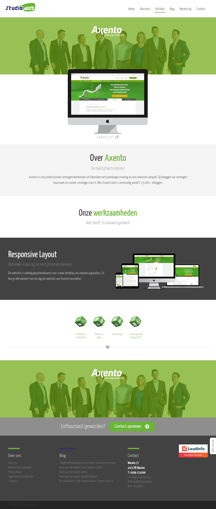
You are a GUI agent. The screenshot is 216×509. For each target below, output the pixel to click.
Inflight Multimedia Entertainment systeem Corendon (87, 463)
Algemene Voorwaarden (21, 476)
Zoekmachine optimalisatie (81, 326)
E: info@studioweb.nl (139, 477)
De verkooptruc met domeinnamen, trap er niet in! (86, 481)
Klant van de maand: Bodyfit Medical (78, 476)
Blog (172, 10)
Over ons (13, 463)
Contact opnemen (128, 426)
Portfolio (159, 10)
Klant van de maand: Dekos (73, 472)
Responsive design (99, 326)
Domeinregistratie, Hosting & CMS (136, 326)
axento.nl (108, 137)
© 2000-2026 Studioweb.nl (22, 504)
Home (131, 10)
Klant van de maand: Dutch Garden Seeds (81, 467)
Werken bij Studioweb (20, 467)
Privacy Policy (15, 472)
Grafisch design (117, 324)
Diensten (145, 10)
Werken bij (185, 10)
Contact (201, 10)
